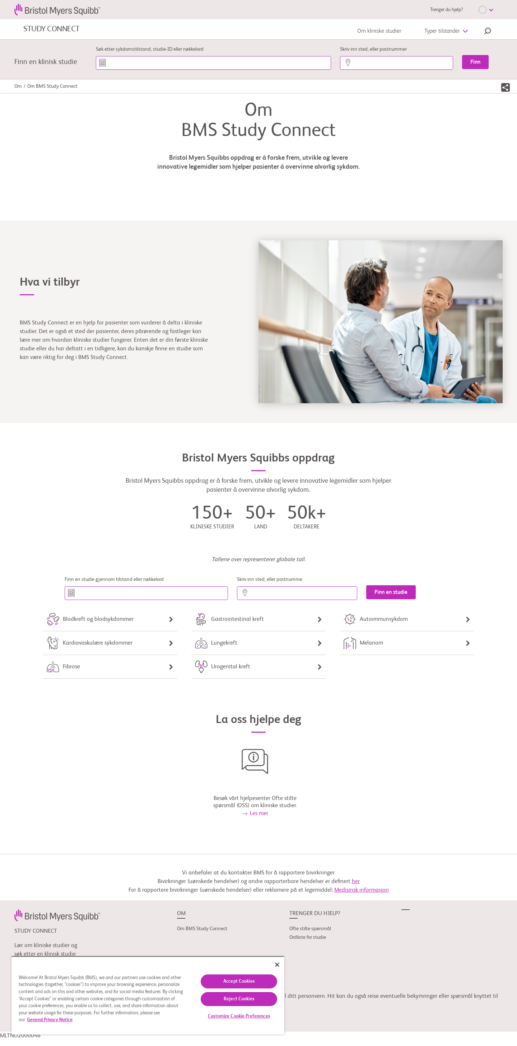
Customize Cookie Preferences (239, 1016)
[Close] (277, 965)
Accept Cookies (239, 981)
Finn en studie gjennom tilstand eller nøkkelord (114, 579)
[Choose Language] (486, 10)
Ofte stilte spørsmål (310, 928)
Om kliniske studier (379, 31)
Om (18, 86)
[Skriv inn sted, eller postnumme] (297, 593)
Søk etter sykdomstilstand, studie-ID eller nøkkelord (150, 49)
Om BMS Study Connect (202, 928)
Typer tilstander (442, 31)
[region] (147, 995)
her (356, 881)
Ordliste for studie (307, 937)
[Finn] (475, 62)
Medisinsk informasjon (361, 890)
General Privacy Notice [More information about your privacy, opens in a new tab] (50, 1020)
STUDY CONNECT (51, 29)
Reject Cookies (239, 999)
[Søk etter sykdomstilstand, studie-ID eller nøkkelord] (213, 63)
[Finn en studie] (391, 592)
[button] (488, 32)
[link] (57, 915)
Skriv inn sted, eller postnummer (373, 49)
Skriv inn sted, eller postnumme (269, 579)
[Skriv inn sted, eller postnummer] (396, 63)
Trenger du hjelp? (446, 10)
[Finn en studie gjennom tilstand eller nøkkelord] (146, 593)
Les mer (255, 813)
